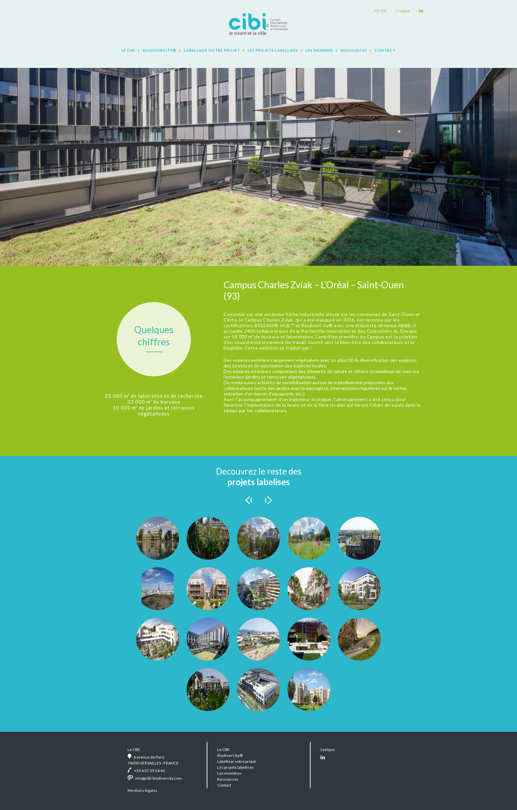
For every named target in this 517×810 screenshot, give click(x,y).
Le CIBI (128, 50)
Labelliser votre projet (212, 50)
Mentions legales (142, 790)
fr (376, 10)
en (384, 10)
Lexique (403, 10)
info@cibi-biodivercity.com (158, 778)
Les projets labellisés (273, 50)
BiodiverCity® (159, 50)
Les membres (319, 50)
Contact (385, 50)
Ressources (354, 50)
